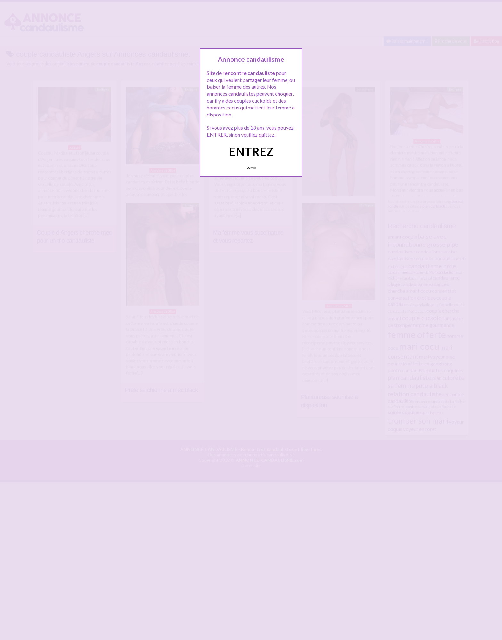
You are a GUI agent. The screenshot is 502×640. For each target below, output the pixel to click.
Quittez (251, 167)
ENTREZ (251, 151)
